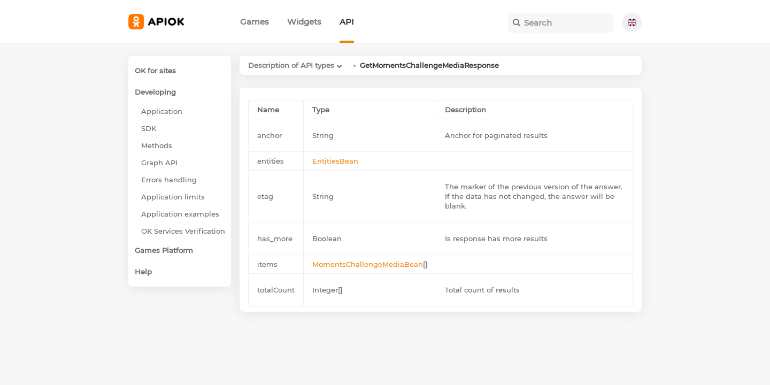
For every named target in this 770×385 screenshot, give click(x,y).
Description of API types (291, 65)
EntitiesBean (335, 161)
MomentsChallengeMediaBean (367, 264)
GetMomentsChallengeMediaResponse (429, 65)
